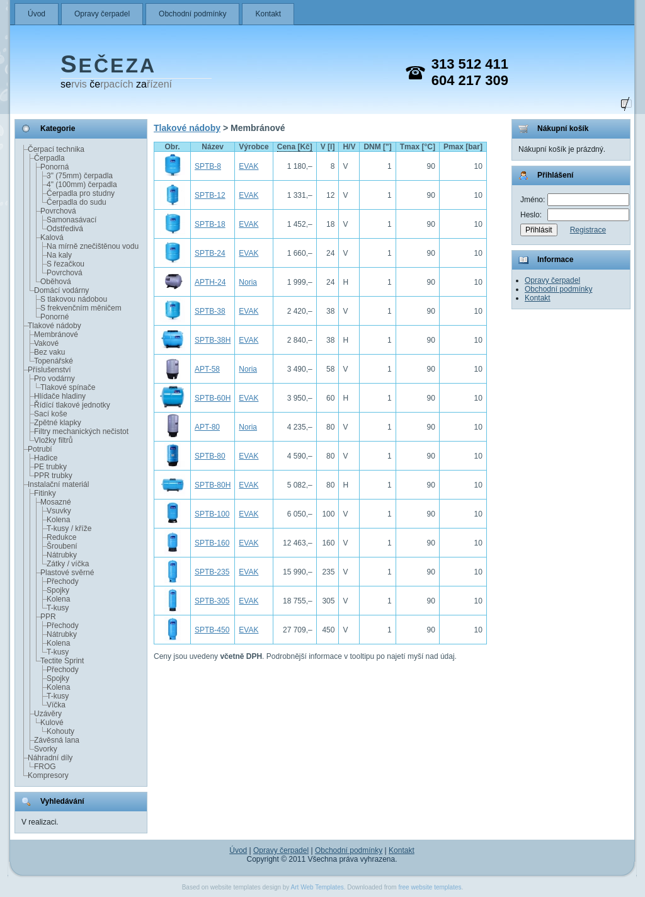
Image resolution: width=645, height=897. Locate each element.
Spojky (58, 590)
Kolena (58, 519)
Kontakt (268, 13)
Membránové (56, 334)
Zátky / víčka (68, 563)
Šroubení (62, 546)
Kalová (52, 237)
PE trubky (50, 466)
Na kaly (59, 255)
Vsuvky (59, 510)
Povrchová (58, 211)
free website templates (429, 887)
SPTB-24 (210, 253)
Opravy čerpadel (102, 13)
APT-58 (207, 369)
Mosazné (55, 502)
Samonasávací (71, 219)
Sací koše (50, 413)
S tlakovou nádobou (73, 299)
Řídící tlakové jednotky (72, 405)
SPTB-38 (210, 311)
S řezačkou (65, 264)
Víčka (56, 704)
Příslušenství (49, 369)
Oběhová (55, 281)
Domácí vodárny (61, 290)
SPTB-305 (212, 601)
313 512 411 (469, 64)
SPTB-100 (212, 514)
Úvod (36, 13)
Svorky (45, 749)
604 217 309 (469, 80)
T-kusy (58, 607)
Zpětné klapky (57, 422)
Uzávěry (48, 713)
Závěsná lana (56, 740)
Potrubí (40, 449)
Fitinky (45, 493)
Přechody (63, 581)
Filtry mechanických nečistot (81, 431)
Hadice (45, 458)
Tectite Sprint (62, 660)
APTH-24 (210, 282)
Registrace (588, 230)
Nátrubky (62, 555)
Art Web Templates (317, 887)
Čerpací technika (56, 149)
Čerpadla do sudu (76, 202)
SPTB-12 (210, 195)
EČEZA (108, 65)
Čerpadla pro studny (81, 193)
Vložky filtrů (53, 440)
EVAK (248, 166)
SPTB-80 (210, 456)
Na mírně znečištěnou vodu (93, 246)
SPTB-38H (213, 340)
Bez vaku (49, 352)
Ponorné (54, 316)
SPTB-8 (208, 166)
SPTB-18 (210, 224)
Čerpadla (49, 158)
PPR (48, 616)
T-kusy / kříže (69, 528)
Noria (248, 282)
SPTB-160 (212, 543)
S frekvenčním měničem (81, 308)
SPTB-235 (212, 572)
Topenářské (53, 361)
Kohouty (60, 731)
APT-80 (207, 427)
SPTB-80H (213, 485)
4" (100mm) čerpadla (82, 184)
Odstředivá (65, 228)
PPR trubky (53, 475)
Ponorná (54, 167)
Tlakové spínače (67, 387)
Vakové (46, 343)
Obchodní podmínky (192, 13)
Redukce (61, 537)
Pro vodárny (54, 378)
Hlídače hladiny (60, 396)
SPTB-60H (213, 398)
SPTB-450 (212, 630)
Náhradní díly (50, 757)
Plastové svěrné (67, 572)
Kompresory (48, 775)
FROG (45, 766)
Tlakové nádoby (54, 325)
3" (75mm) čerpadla (80, 175)
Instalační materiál (58, 484)
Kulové (52, 722)
